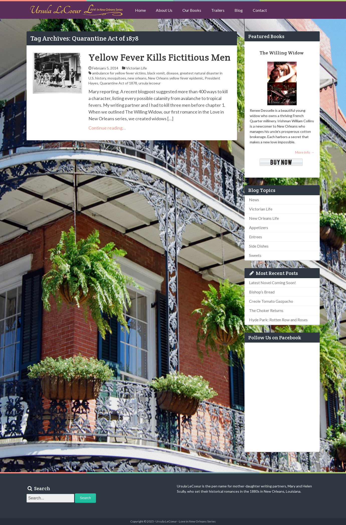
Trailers (217, 10)
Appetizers (258, 227)
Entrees (255, 236)
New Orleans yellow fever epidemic (175, 78)
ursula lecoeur (150, 83)
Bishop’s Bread (262, 291)
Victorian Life (136, 68)
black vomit (156, 73)
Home (140, 10)
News (254, 199)
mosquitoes (116, 78)
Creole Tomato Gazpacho (271, 301)
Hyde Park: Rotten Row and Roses (278, 319)
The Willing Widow (281, 53)
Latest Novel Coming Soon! (272, 282)
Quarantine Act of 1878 (118, 83)
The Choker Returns (266, 310)
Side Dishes (259, 246)
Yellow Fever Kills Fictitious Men (159, 57)
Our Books (191, 10)
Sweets (255, 255)
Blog (239, 10)
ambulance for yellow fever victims (119, 73)
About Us (164, 10)
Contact (260, 10)
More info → (304, 152)
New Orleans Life (264, 218)
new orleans (137, 78)
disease (172, 73)
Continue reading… (107, 128)
